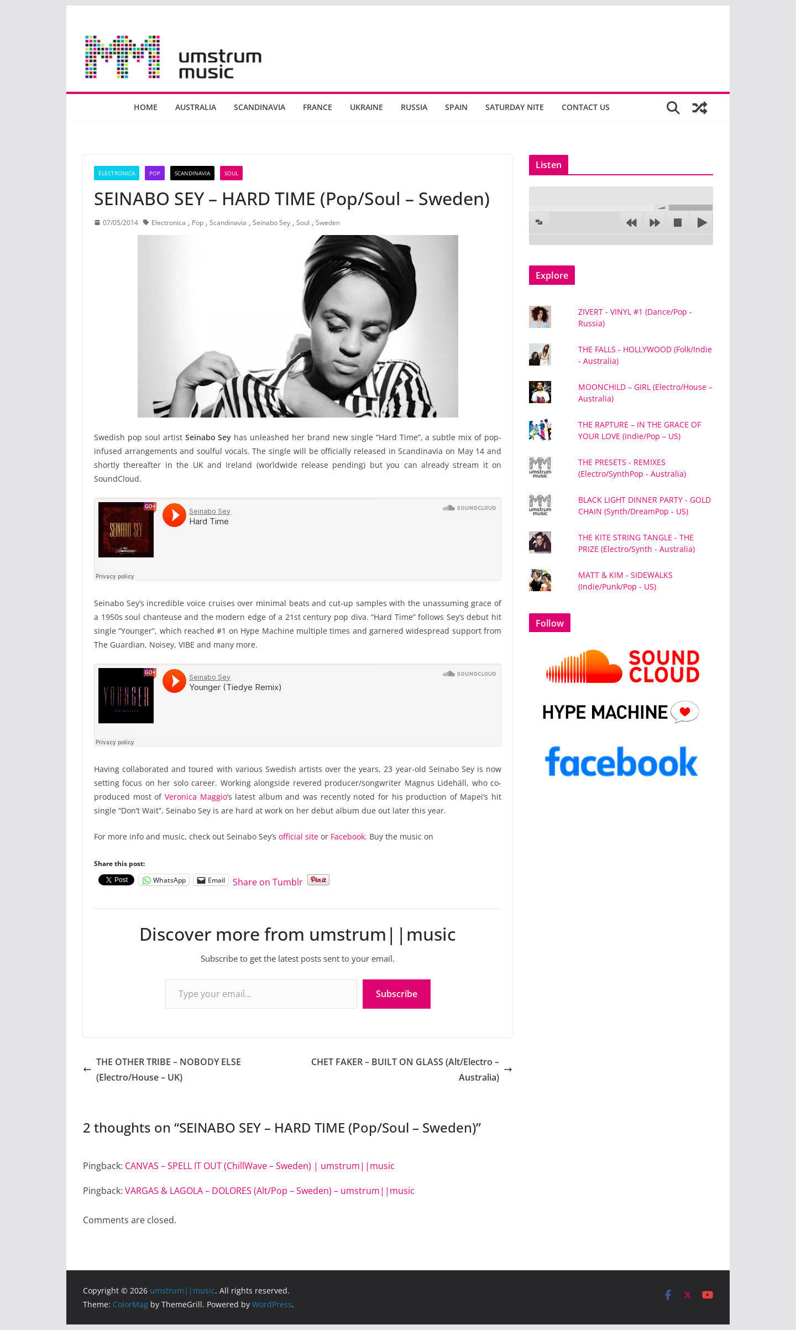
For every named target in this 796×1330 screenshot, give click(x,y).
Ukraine (366, 107)
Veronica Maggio (196, 796)
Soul (231, 173)
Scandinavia (259, 107)
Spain (456, 107)
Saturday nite (514, 107)
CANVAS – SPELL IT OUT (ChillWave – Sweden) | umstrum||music (260, 1166)
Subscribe (396, 994)
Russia (414, 107)
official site (298, 836)
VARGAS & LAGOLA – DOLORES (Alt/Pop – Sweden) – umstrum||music (270, 1191)
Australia (195, 107)
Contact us (586, 107)
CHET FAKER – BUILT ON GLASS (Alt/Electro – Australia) (411, 1070)
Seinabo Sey (271, 222)
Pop (154, 173)
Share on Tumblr (268, 880)
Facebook (348, 836)
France (317, 107)
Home (146, 107)
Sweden (328, 222)
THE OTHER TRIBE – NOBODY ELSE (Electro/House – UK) (162, 1070)
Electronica (116, 173)
